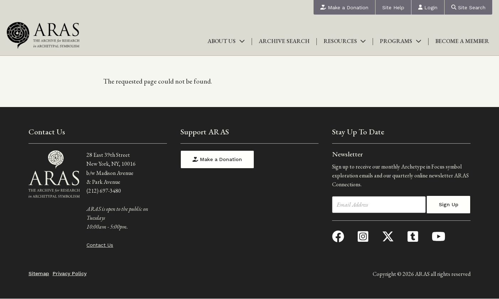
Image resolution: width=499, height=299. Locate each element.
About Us (226, 41)
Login (427, 7)
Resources (345, 41)
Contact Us (99, 245)
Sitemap (38, 273)
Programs (400, 41)
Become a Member (462, 41)
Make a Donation (344, 7)
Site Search (468, 7)
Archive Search (284, 41)
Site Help (393, 7)
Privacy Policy (69, 273)
